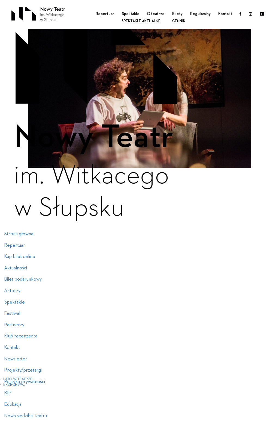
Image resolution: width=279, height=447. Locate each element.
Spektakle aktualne (141, 21)
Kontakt (225, 14)
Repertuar (105, 14)
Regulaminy (200, 14)
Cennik (178, 21)
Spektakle (131, 14)
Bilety (177, 14)
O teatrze (156, 14)
